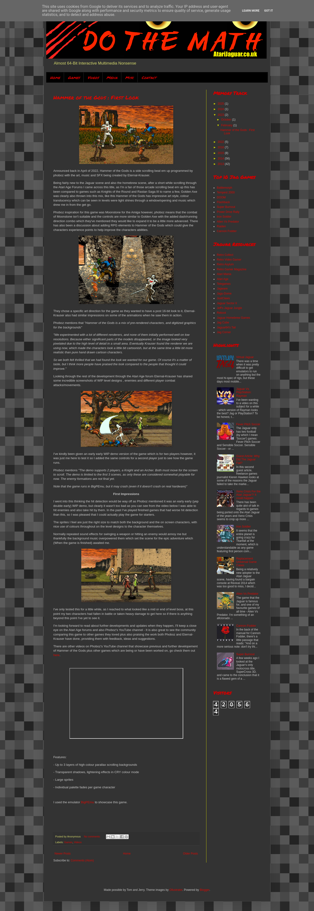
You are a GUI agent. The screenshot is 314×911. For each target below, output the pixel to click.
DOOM (221, 197)
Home (55, 77)
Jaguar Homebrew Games (233, 317)
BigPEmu (87, 802)
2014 (221, 158)
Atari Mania (224, 274)
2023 (221, 115)
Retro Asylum (225, 264)
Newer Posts (63, 853)
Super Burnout (226, 207)
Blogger (204, 890)
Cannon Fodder (227, 231)
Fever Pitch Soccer (248, 424)
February (227, 125)
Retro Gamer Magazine (231, 269)
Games (74, 77)
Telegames (224, 283)
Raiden (221, 226)
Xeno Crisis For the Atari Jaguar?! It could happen (248, 495)
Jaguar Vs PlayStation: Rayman (243, 392)
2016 (221, 147)
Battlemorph (224, 187)
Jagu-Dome (224, 293)
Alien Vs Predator (228, 221)
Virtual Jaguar (245, 357)
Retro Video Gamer (229, 259)
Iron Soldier (224, 216)
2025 (221, 103)
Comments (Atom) (82, 860)
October (226, 119)
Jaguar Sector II (227, 303)
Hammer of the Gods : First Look (96, 97)
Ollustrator (175, 890)
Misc (129, 77)
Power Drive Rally (228, 212)
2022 (221, 142)
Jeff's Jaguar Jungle (229, 308)
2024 (221, 109)
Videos (93, 77)
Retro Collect (225, 255)
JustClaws (223, 298)
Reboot (221, 312)
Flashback (223, 202)
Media (111, 77)
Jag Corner (224, 332)
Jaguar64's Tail (226, 327)
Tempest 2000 (226, 192)
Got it (268, 10)
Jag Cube (223, 322)
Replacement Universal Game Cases (246, 562)
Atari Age (222, 279)
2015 (221, 153)
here (56, 655)
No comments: (92, 836)
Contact (148, 77)
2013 (221, 164)
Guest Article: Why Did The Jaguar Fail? (248, 459)
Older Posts (190, 853)
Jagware (222, 288)
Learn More (250, 10)
